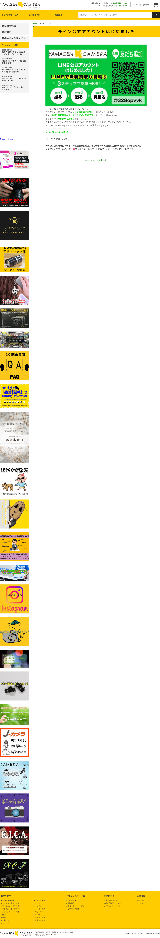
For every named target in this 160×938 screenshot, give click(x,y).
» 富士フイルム (39, 920)
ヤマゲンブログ (10, 44)
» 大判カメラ (6, 920)
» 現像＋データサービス (75, 906)
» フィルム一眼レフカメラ (11, 903)
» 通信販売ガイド (110, 900)
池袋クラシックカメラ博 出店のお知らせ (15, 61)
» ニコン (37, 903)
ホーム (35, 24)
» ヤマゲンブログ (72, 909)
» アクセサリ (6, 923)
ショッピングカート (142, 4)
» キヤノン (38, 906)
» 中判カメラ (6, 917)
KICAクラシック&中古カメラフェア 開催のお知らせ (15, 69)
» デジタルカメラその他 (10, 912)
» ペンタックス (39, 909)
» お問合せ (141, 900)
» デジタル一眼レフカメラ (11, 909)
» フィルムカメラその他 (10, 906)
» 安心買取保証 (72, 900)
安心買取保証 (9, 25)
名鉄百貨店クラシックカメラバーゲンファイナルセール (15, 52)
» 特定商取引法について (113, 903)
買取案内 (6, 32)
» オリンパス (38, 912)
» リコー (37, 915)
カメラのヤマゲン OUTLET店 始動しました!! (15, 78)
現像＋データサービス (13, 38)
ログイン (122, 6)
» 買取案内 (70, 903)
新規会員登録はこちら (119, 3)
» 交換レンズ (6, 915)
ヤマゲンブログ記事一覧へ (96, 160)
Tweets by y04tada (6, 139)
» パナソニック (39, 917)
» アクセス (141, 903)
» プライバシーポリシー (113, 906)
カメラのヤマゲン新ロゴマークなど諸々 (15, 87)
